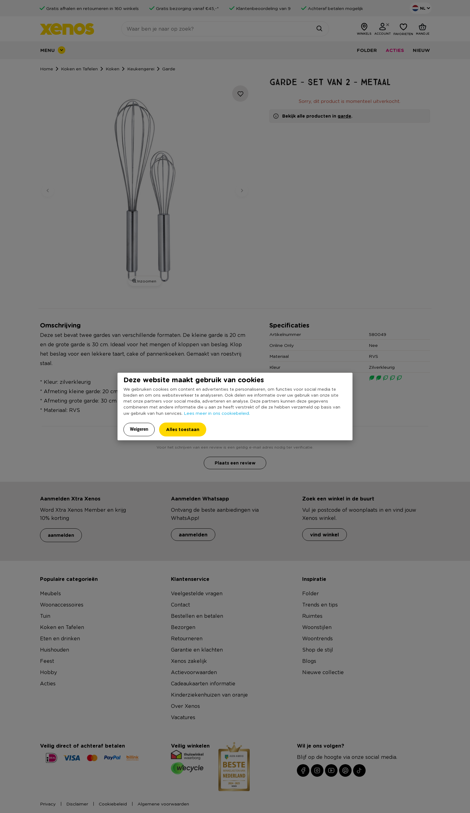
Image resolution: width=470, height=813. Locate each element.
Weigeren (139, 428)
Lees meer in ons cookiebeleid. (217, 412)
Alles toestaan (182, 429)
